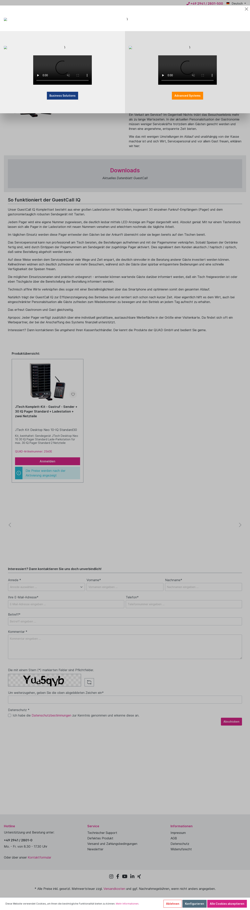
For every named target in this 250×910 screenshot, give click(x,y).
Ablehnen (172, 903)
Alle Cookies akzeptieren (227, 903)
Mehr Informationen (127, 903)
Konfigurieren (194, 903)
